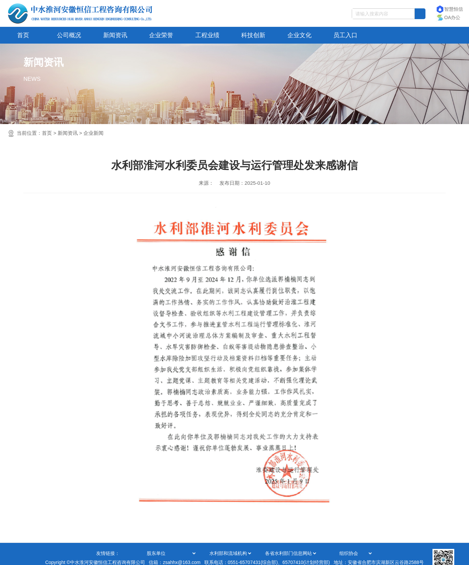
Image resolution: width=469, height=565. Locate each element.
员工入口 (345, 35)
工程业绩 (207, 35)
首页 (23, 35)
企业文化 (299, 35)
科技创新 (253, 35)
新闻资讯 (115, 35)
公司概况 (69, 35)
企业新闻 (93, 133)
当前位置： (60, 133)
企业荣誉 (161, 35)
